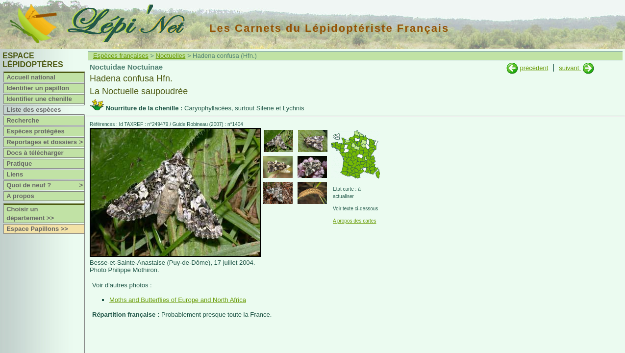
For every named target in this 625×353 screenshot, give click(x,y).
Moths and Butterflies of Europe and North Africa (177, 299)
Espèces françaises (121, 55)
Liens (14, 174)
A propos (20, 196)
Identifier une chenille (39, 98)
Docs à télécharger (34, 152)
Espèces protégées (35, 131)
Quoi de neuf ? (45, 185)
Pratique (19, 163)
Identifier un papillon (37, 88)
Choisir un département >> (30, 213)
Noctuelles (171, 55)
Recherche (22, 120)
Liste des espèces (33, 109)
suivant (570, 68)
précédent (534, 68)
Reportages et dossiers (45, 142)
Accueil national (30, 77)
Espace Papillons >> (37, 228)
